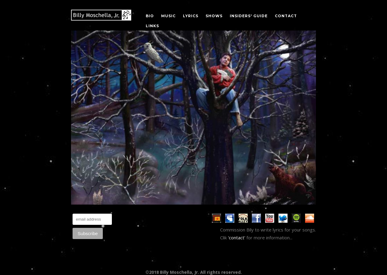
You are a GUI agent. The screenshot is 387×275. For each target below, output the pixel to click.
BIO (150, 16)
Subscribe (88, 233)
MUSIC (168, 16)
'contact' (236, 238)
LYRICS (190, 16)
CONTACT (286, 16)
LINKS (152, 26)
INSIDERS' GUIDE (249, 16)
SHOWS (214, 16)
